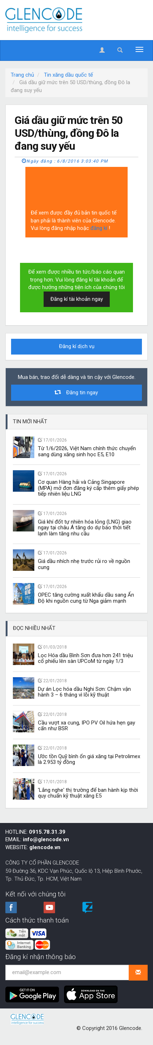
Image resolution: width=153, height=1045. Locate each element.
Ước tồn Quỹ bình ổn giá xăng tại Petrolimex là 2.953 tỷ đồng (89, 759)
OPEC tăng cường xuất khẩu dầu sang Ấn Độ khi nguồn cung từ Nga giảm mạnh (86, 598)
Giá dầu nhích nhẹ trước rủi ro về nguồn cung (84, 564)
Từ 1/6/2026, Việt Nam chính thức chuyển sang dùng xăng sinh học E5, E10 (87, 451)
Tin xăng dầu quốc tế (68, 75)
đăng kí (99, 228)
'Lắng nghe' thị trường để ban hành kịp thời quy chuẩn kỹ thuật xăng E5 (88, 793)
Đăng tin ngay (76, 392)
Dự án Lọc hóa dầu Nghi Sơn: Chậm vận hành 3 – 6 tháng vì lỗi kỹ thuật (84, 692)
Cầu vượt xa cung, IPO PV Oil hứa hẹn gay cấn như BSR (86, 725)
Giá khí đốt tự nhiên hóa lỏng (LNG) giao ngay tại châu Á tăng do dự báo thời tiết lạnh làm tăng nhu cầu (85, 528)
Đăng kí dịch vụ (76, 346)
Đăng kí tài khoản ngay (76, 299)
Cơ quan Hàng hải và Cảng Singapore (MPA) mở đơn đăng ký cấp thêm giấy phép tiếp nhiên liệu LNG (88, 488)
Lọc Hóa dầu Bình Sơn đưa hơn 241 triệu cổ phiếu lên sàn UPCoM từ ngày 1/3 (85, 658)
